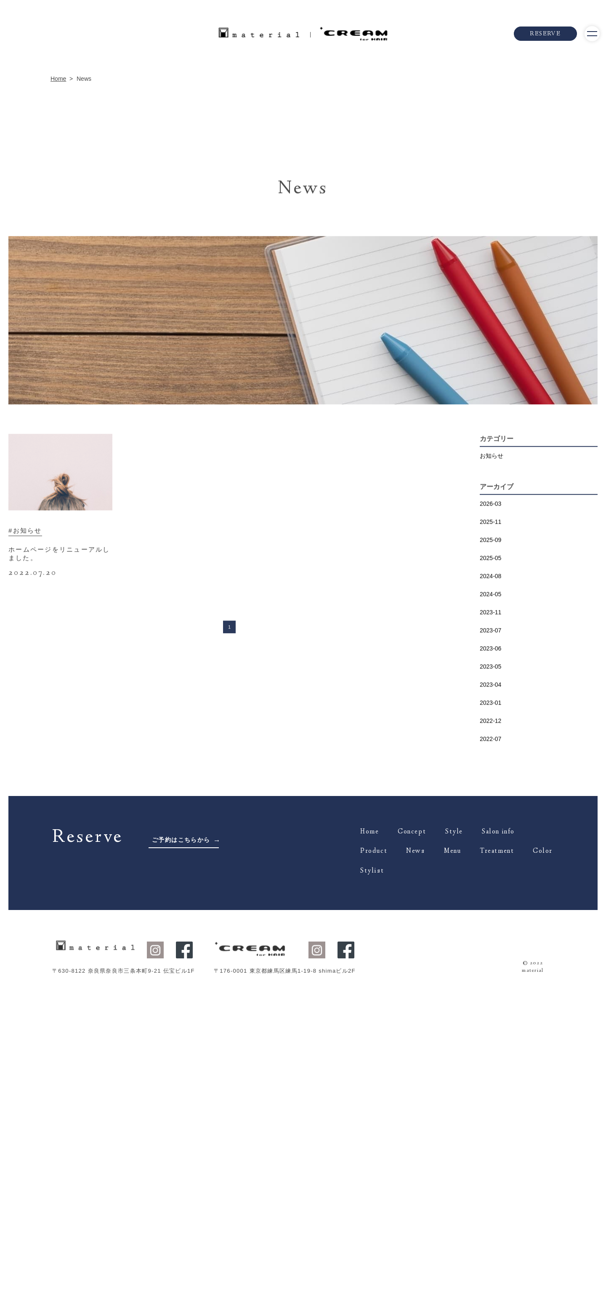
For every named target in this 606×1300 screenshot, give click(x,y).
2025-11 (490, 905)
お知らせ (491, 839)
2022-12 (490, 1104)
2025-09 (490, 923)
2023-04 (490, 1067)
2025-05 (490, 941)
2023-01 (490, 1085)
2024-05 (490, 977)
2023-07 (490, 1013)
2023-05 (490, 1049)
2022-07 (490, 1122)
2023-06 (490, 1031)
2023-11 (490, 995)
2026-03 (490, 886)
